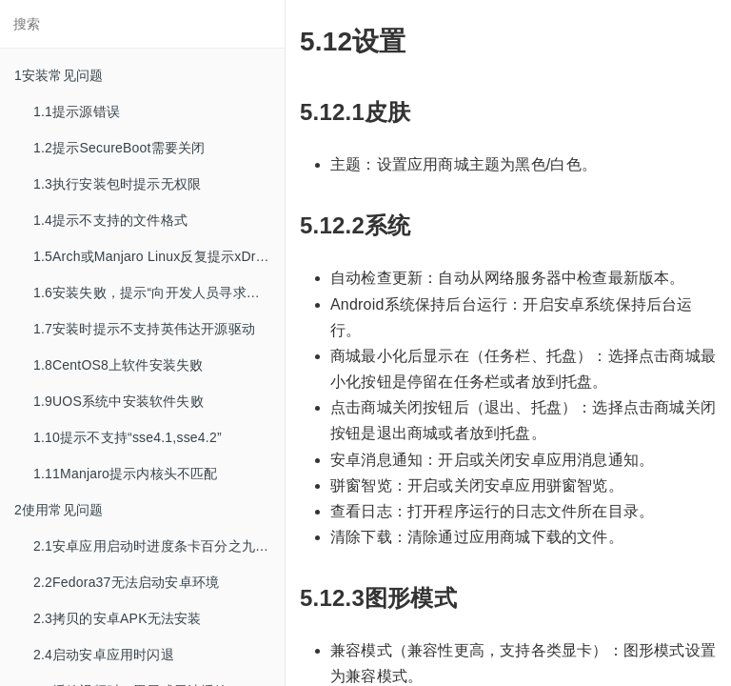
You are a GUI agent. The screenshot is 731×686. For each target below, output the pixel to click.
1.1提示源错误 (76, 111)
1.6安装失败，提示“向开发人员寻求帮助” (155, 292)
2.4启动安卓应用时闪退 (103, 654)
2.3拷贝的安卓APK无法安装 (117, 618)
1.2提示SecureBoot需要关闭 (119, 147)
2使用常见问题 (58, 509)
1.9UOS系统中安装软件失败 (118, 401)
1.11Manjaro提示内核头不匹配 (125, 473)
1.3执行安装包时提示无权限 (117, 184)
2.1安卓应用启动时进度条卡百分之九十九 (157, 546)
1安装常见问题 (58, 75)
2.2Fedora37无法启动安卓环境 (126, 582)
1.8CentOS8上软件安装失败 (118, 365)
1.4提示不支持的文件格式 (110, 220)
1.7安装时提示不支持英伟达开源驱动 (144, 328)
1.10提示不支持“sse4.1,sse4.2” (127, 437)
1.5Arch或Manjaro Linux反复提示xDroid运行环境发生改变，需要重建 (159, 256)
